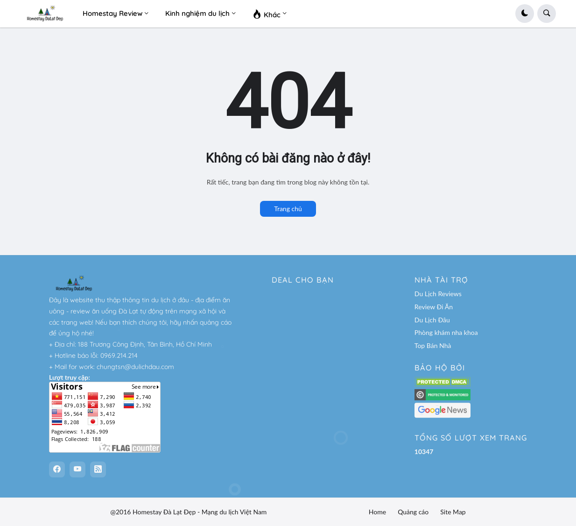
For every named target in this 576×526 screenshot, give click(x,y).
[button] (524, 13)
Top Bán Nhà (432, 345)
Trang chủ (288, 209)
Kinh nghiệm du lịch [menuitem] (197, 13)
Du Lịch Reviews (438, 294)
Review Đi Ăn (433, 307)
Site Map (452, 512)
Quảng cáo (413, 512)
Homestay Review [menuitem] (112, 13)
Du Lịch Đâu (432, 320)
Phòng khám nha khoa (446, 332)
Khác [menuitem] (267, 13)
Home (377, 512)
